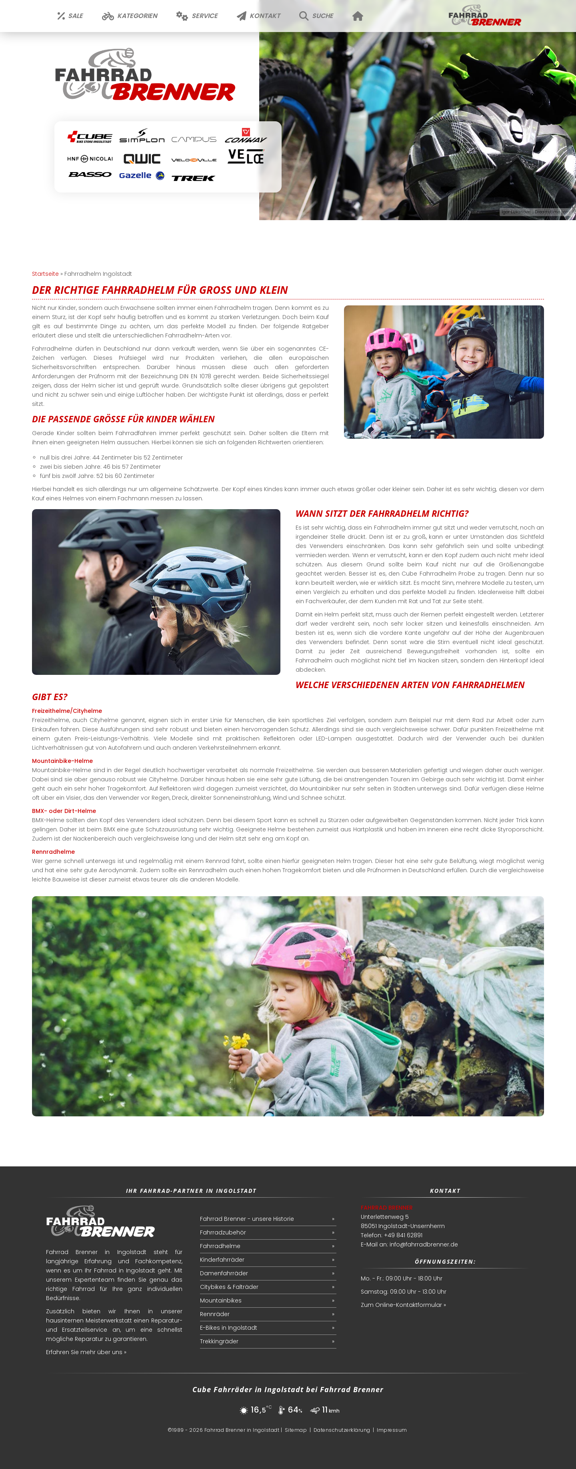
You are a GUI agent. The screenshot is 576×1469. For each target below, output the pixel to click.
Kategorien (129, 16)
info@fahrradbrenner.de (424, 1244)
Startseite (45, 274)
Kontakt (258, 16)
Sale (70, 16)
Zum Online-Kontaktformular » (403, 1305)
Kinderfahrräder (222, 1260)
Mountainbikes (221, 1300)
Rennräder (215, 1314)
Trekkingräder (219, 1341)
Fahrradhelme (220, 1246)
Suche (316, 16)
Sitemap (296, 1430)
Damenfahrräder (224, 1273)
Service (197, 16)
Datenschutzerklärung (342, 1430)
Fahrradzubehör (223, 1232)
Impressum (392, 1430)
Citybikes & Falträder (229, 1287)
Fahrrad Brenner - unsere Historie (247, 1219)
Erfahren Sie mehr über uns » (86, 1352)
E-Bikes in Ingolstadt (228, 1328)
